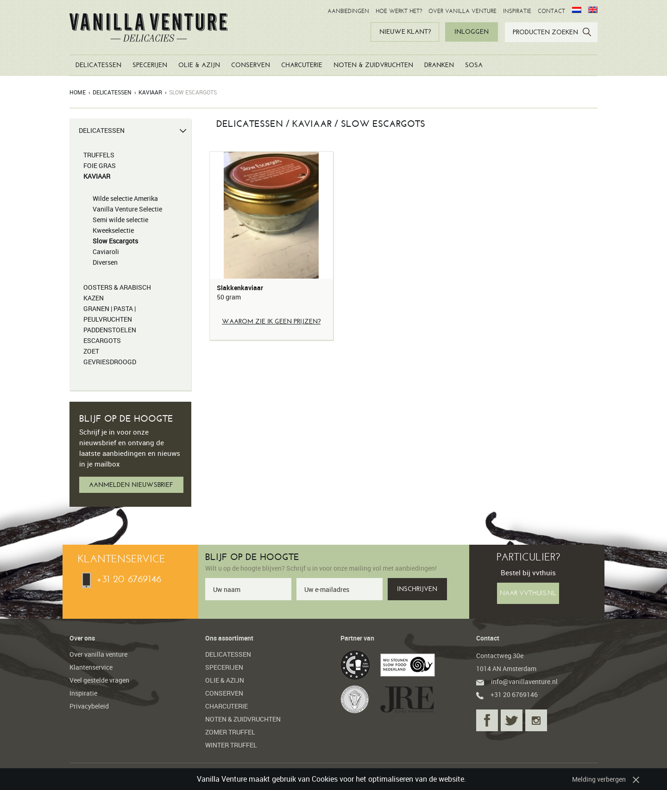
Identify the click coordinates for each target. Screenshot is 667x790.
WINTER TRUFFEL (231, 744)
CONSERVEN (250, 65)
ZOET (91, 351)
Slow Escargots (115, 240)
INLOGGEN (471, 32)
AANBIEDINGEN (348, 11)
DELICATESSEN (98, 65)
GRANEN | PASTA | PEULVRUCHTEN (109, 313)
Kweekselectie (113, 230)
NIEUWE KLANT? (405, 32)
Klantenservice (91, 667)
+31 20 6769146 (121, 578)
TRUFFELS (98, 154)
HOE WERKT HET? (399, 11)
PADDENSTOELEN (109, 329)
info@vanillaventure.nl (517, 681)
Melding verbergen (599, 779)
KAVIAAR (96, 176)
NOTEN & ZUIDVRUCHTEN (373, 65)
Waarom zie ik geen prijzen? (271, 321)
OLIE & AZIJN (199, 65)
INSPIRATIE (517, 11)
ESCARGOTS (102, 340)
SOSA (474, 65)
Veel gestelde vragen (99, 680)
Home (77, 92)
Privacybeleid (89, 706)
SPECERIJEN (149, 65)
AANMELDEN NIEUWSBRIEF (131, 485)
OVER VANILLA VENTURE (462, 11)
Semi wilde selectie (120, 219)
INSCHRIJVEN (417, 589)
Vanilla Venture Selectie (127, 209)
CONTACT (551, 11)
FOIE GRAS (99, 165)
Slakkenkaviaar (272, 292)
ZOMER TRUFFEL (230, 732)
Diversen (105, 262)
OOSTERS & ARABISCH (117, 287)
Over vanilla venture (98, 654)
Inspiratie (83, 693)
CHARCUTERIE (301, 65)
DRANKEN (439, 65)
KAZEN (93, 297)
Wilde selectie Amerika (125, 198)
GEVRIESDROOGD (109, 361)
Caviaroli (106, 251)
